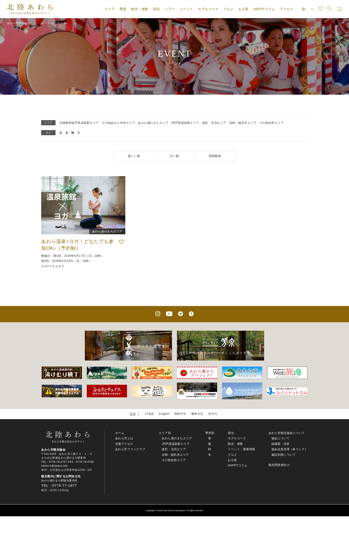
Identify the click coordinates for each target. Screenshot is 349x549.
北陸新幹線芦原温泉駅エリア (79, 123)
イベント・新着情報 (241, 449)
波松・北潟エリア (214, 123)
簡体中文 (180, 414)
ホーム (119, 433)
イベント (186, 9)
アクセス (286, 9)
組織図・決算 (280, 444)
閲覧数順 (215, 156)
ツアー (170, 9)
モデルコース (208, 9)
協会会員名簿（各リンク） (289, 449)
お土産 (243, 9)
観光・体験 (139, 9)
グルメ (228, 9)
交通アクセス (124, 444)
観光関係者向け (279, 465)
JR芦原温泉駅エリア (185, 123)
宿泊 (156, 9)
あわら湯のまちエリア (153, 123)
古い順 (174, 156)
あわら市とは (124, 438)
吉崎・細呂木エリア (243, 123)
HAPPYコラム (264, 9)
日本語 (148, 414)
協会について (280, 438)
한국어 (214, 414)
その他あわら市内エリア (118, 123)
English (163, 414)
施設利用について (283, 455)
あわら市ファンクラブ (130, 449)
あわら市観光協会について (287, 433)
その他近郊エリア (271, 123)
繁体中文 (198, 414)
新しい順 (134, 156)
